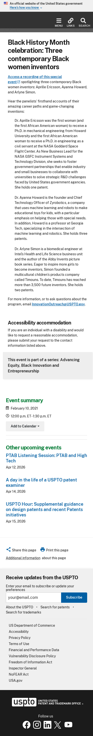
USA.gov (15, 680)
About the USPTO (19, 607)
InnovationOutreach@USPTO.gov (58, 304)
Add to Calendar (24, 426)
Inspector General (23, 668)
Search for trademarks (23, 612)
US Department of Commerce (32, 625)
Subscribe (74, 597)
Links (71, 22)
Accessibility (18, 632)
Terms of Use (19, 644)
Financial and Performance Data (34, 650)
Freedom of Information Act (30, 662)
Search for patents (55, 607)
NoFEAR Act (18, 674)
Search (83, 22)
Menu (59, 22)
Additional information (23, 558)
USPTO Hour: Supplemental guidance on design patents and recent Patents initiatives (44, 509)
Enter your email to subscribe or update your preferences (40, 588)
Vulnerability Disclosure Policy (32, 656)
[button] (21, 551)
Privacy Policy (19, 638)
